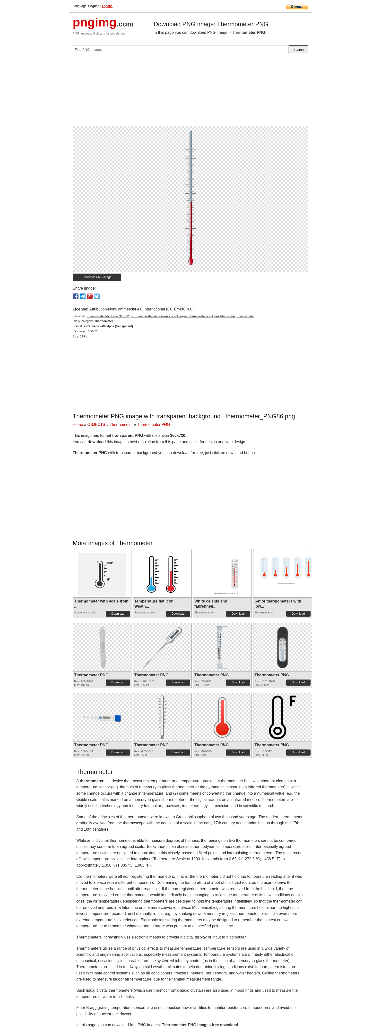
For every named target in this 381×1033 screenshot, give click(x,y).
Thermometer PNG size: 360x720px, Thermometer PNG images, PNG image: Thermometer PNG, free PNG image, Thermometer (170, 316)
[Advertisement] (190, 92)
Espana (107, 6)
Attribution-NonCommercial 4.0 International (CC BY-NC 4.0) (141, 309)
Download (117, 613)
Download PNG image (97, 277)
